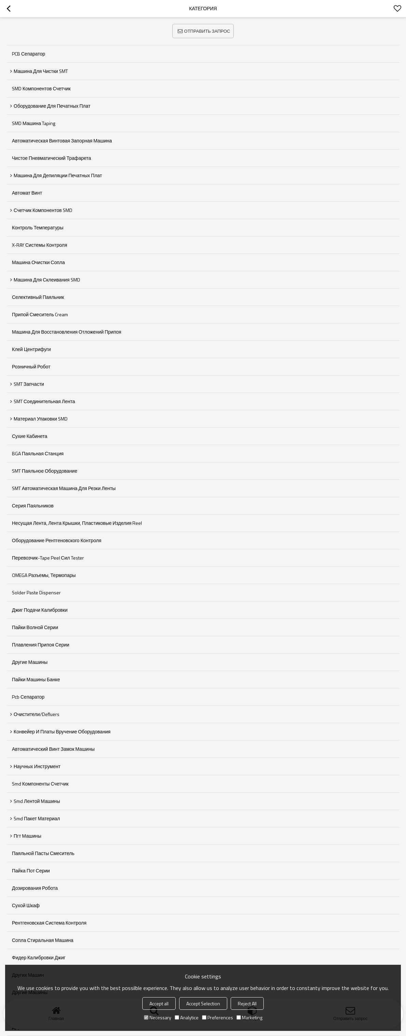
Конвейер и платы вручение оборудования (62, 731)
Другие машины (29, 662)
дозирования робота (35, 888)
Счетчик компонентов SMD (43, 210)
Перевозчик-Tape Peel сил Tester (48, 557)
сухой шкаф (26, 905)
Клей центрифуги (31, 349)
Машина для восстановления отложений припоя (66, 331)
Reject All (247, 1003)
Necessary (157, 1017)
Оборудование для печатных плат (52, 105)
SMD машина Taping (33, 123)
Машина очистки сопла (38, 262)
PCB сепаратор (28, 53)
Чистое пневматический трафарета (51, 158)
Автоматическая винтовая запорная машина (62, 140)
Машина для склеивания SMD (47, 279)
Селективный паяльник (38, 297)
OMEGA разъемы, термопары (44, 575)
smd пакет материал (37, 818)
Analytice (187, 1017)
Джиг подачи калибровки (40, 609)
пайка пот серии (31, 870)
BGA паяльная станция (37, 453)
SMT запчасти (29, 383)
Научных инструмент (37, 766)
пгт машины (27, 835)
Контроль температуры (37, 227)
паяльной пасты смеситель (43, 853)
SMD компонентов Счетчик (41, 88)
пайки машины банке (36, 679)
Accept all (159, 1003)
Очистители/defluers (36, 714)
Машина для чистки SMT (41, 71)
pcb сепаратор (28, 696)
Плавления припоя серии (40, 644)
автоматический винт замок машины (53, 748)
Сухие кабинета (29, 436)
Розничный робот (31, 366)
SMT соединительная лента (44, 401)
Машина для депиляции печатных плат (58, 175)
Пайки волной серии (35, 627)
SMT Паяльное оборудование (44, 470)
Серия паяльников (33, 505)
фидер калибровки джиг (39, 957)
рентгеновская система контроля (49, 922)
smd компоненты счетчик (40, 783)
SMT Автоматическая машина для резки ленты (64, 488)
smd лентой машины (37, 801)
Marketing (249, 1017)
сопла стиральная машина (42, 940)
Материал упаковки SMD (41, 418)
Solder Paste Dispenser (36, 592)
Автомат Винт (27, 192)
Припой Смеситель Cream (40, 314)
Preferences (217, 1017)
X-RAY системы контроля (39, 244)
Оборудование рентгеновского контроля (56, 540)
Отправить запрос (207, 31)
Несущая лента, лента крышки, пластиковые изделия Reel (77, 523)
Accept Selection (203, 1003)
